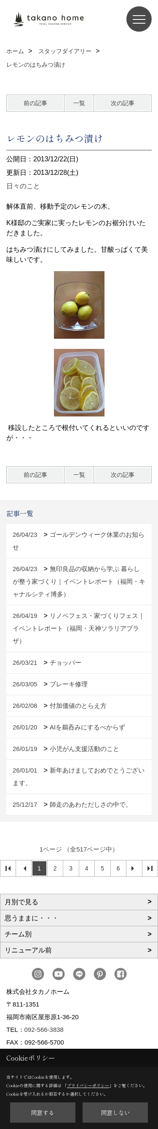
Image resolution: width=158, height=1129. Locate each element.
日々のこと (23, 186)
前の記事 (35, 103)
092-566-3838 (44, 1029)
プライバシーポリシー (88, 1085)
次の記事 (122, 103)
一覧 (79, 103)
